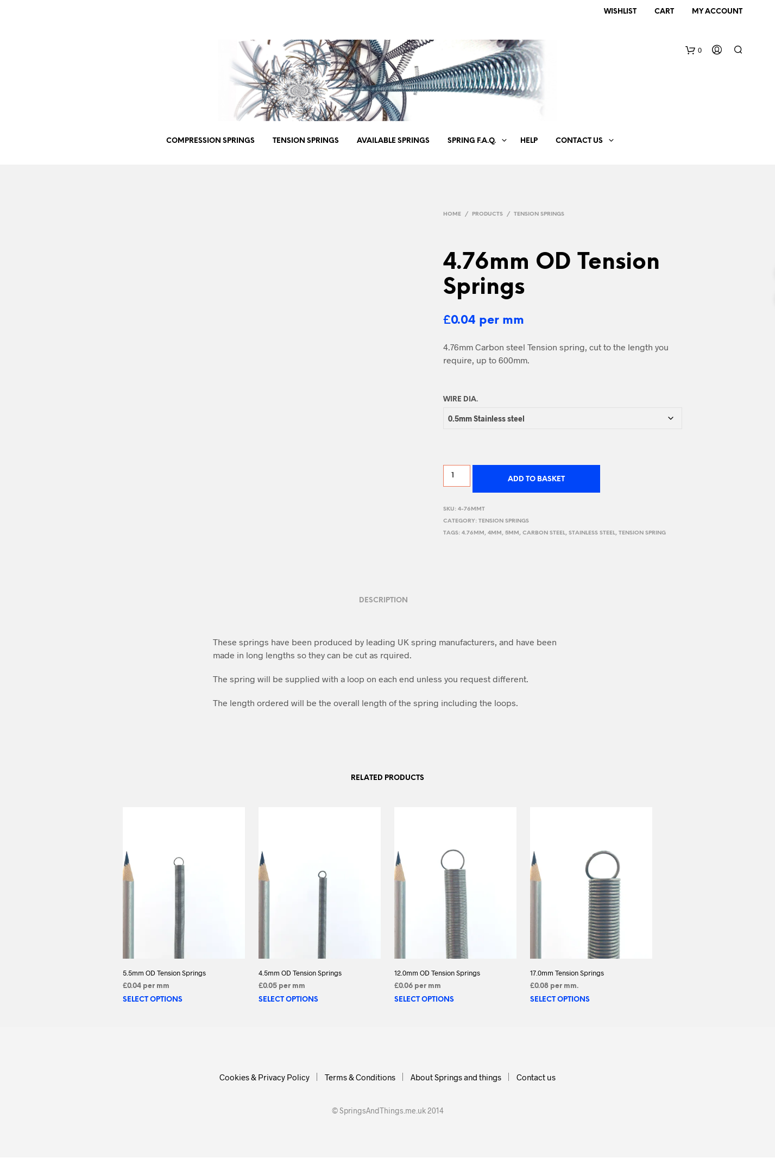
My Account (717, 11)
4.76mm (473, 533)
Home (452, 214)
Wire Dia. (460, 399)
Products (487, 214)
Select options (152, 999)
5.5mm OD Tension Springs (164, 972)
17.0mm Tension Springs (567, 972)
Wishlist (620, 11)
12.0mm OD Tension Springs (437, 972)
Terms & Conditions (360, 1077)
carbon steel (543, 533)
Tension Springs (306, 140)
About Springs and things (456, 1077)
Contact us (579, 140)
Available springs (393, 140)
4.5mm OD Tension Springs (300, 972)
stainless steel (592, 533)
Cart (664, 11)
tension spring (642, 533)
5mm (512, 533)
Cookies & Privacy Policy (264, 1077)
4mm (495, 533)
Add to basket (536, 479)
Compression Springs (210, 140)
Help (529, 140)
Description (383, 600)
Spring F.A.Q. (472, 140)
